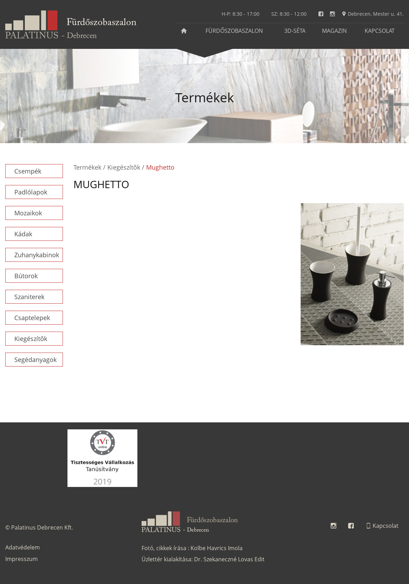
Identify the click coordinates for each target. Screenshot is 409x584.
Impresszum (21, 559)
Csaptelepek (32, 317)
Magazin (334, 31)
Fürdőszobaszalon (234, 31)
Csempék (27, 171)
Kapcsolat (380, 31)
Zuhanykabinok (36, 255)
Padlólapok (30, 192)
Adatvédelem (22, 547)
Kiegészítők (30, 338)
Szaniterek (29, 297)
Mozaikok (28, 213)
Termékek (87, 167)
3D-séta (295, 31)
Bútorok (26, 276)
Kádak (23, 234)
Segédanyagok (35, 359)
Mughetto (160, 167)
